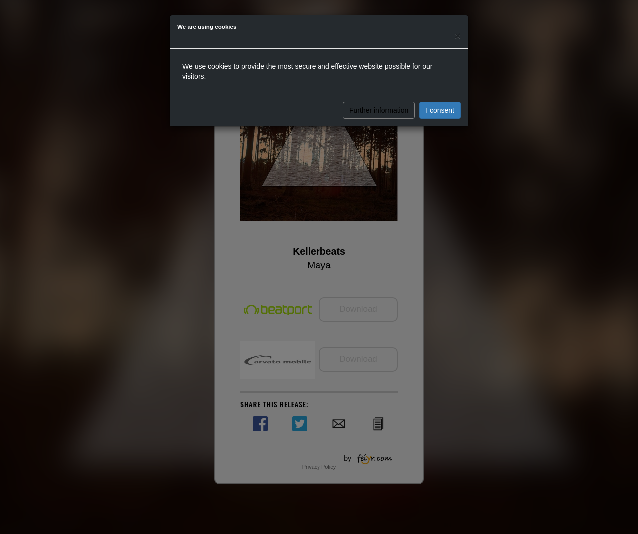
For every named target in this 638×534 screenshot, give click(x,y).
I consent (440, 110)
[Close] (458, 35)
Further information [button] (378, 110)
